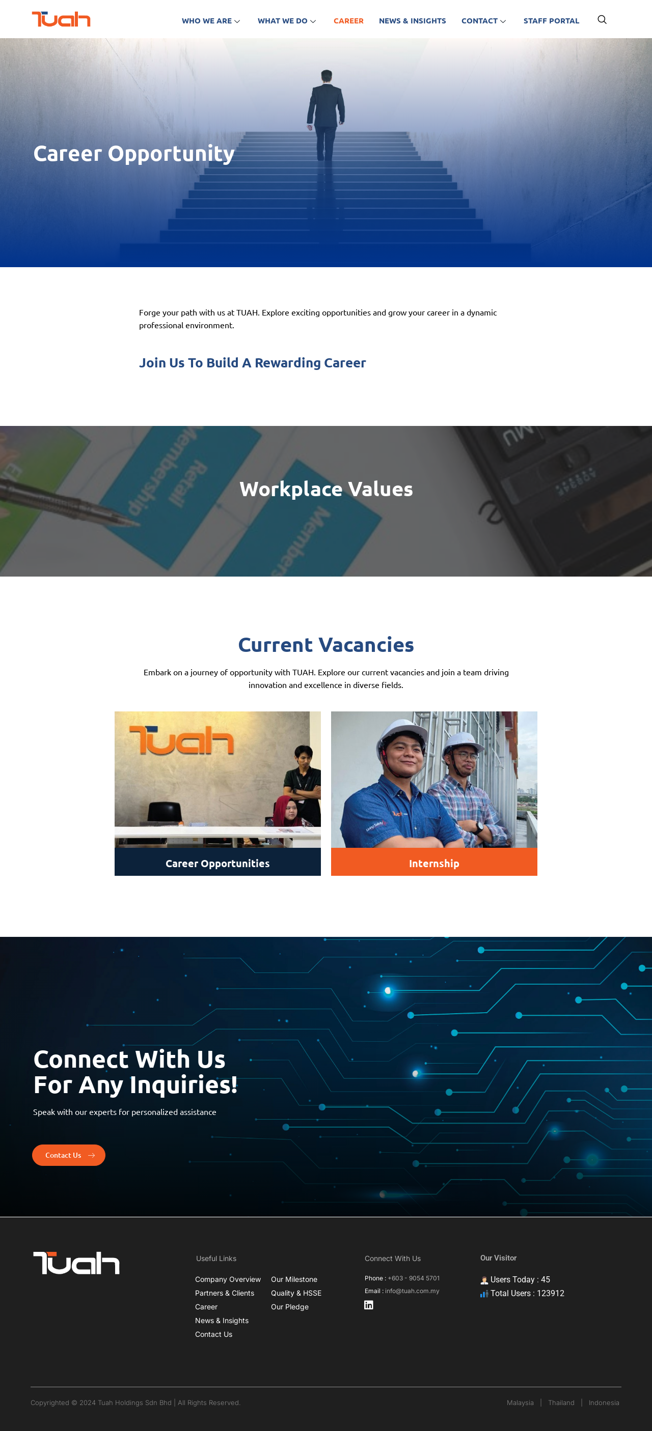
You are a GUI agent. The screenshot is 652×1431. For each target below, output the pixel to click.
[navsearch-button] (602, 20)
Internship (434, 863)
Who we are (212, 20)
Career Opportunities (218, 863)
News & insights (412, 20)
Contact (484, 20)
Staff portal (551, 20)
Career (349, 20)
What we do (288, 20)
